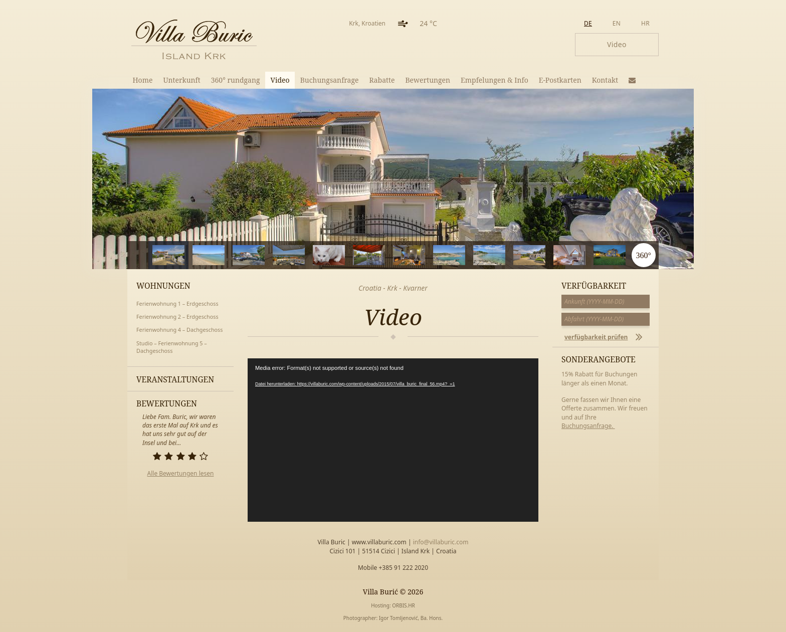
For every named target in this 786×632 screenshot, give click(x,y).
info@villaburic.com (441, 542)
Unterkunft (181, 80)
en (617, 23)
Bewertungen (427, 80)
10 (553, 255)
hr (645, 23)
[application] (393, 440)
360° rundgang (235, 80)
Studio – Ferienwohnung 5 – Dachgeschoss (171, 347)
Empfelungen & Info (494, 80)
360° (643, 255)
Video (280, 80)
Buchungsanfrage (329, 80)
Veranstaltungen (175, 379)
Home (143, 80)
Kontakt (605, 80)
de (588, 23)
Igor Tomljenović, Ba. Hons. (411, 617)
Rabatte (382, 80)
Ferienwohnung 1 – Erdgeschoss (177, 303)
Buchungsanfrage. (588, 426)
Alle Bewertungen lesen (180, 473)
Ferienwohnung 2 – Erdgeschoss (177, 316)
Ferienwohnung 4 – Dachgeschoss (179, 329)
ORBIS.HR (403, 605)
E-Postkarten (560, 80)
